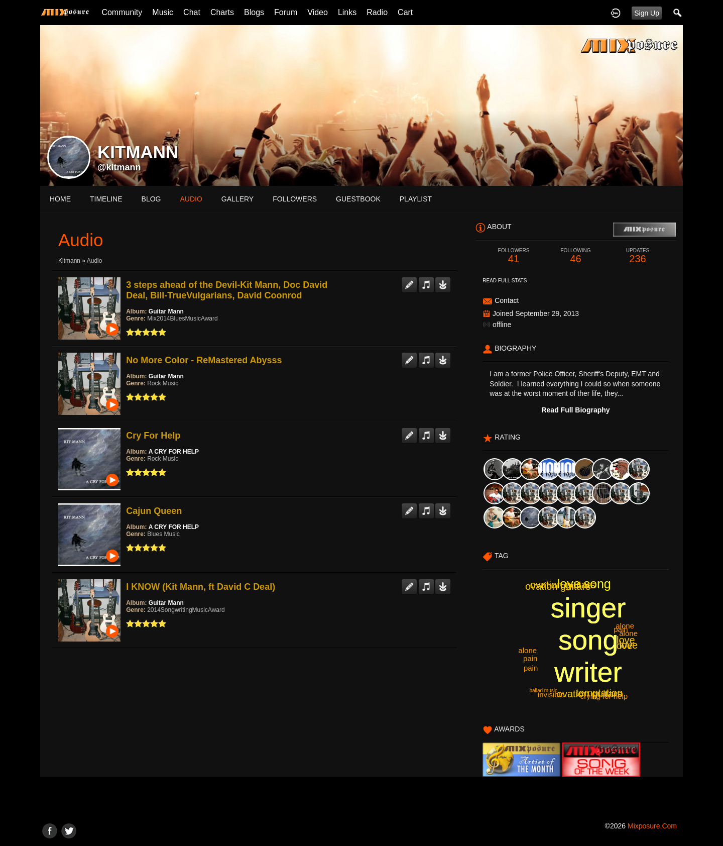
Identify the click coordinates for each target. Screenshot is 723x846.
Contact (507, 300)
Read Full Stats (505, 280)
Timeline (106, 199)
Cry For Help (153, 436)
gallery (237, 199)
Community (121, 12)
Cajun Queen (154, 511)
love (623, 645)
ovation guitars (562, 584)
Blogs (254, 12)
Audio (94, 260)
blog (151, 199)
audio (191, 199)
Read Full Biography (575, 410)
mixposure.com (652, 826)
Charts (222, 12)
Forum (285, 12)
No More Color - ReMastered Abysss (204, 360)
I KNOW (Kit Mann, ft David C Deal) (200, 587)
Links (347, 12)
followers (295, 199)
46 (576, 256)
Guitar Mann (166, 311)
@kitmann (119, 167)
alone (527, 650)
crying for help (604, 696)
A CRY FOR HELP (174, 451)
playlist (416, 199)
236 (638, 256)
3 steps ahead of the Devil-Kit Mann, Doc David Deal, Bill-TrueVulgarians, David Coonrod (226, 290)
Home (60, 199)
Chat (191, 12)
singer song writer (588, 640)
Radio (377, 12)
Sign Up (646, 13)
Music (162, 12)
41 (514, 256)
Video (317, 12)
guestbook (358, 199)
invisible (551, 694)
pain (531, 668)
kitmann (69, 260)
